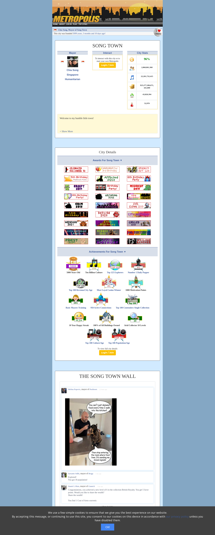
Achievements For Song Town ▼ (107, 251)
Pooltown (93, 389)
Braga (91, 473)
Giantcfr (91, 486)
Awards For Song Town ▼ (107, 160)
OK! (107, 527)
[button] (66, 131)
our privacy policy (177, 516)
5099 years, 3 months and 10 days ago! (89, 33)
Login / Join (107, 65)
